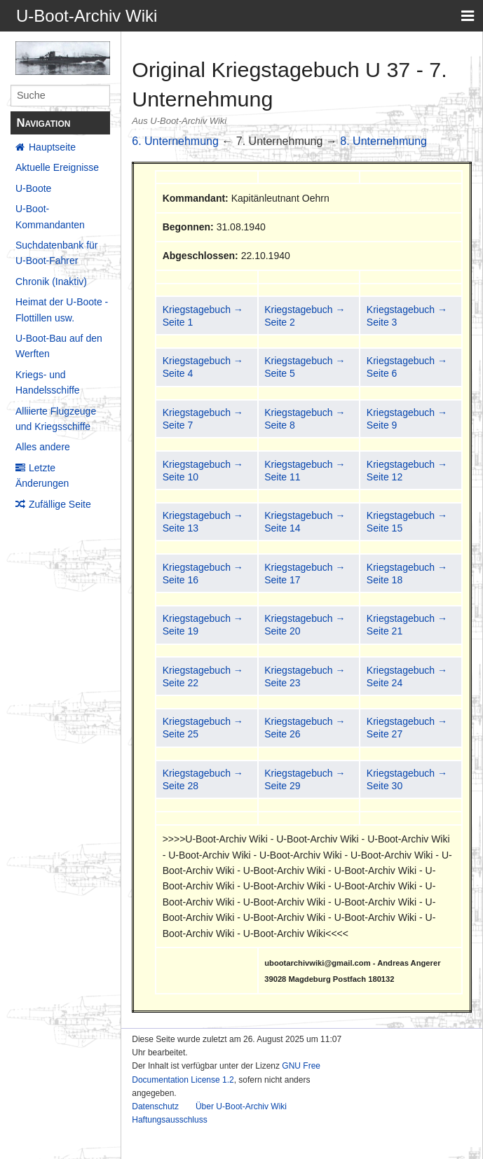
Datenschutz (155, 1106)
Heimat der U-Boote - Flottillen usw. (61, 309)
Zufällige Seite (60, 504)
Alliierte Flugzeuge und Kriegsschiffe (55, 418)
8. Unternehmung (383, 141)
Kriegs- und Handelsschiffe (47, 382)
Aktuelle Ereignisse (57, 167)
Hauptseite (52, 147)
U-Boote (33, 188)
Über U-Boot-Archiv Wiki (241, 1106)
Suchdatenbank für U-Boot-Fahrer (56, 253)
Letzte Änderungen (42, 475)
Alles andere (42, 446)
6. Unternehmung (175, 141)
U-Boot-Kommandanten (50, 216)
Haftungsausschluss (169, 1120)
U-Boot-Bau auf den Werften (58, 346)
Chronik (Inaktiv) (51, 281)
